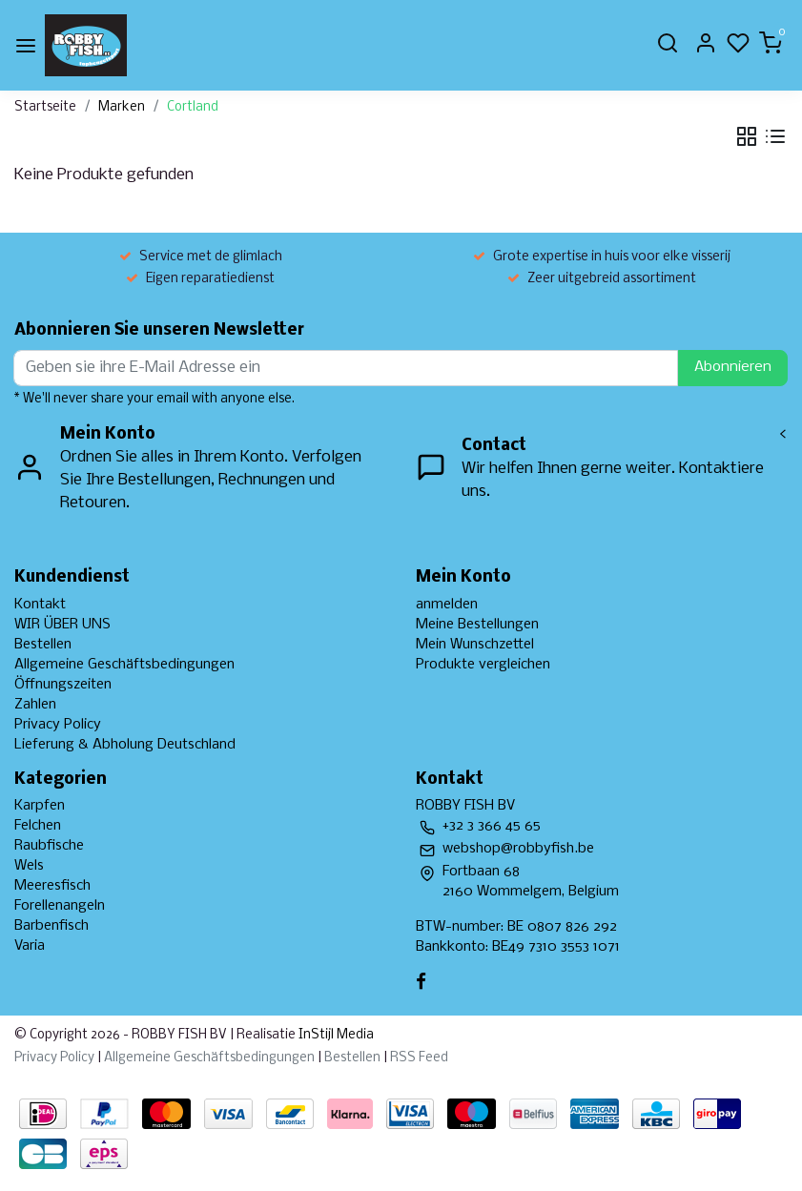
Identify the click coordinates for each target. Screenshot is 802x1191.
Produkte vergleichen (483, 664)
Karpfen (39, 805)
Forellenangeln (59, 906)
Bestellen (43, 644)
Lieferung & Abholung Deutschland (125, 744)
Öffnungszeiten (63, 684)
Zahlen (35, 704)
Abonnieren (732, 367)
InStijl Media (335, 1035)
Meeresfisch (52, 885)
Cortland (192, 107)
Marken (121, 107)
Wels (29, 865)
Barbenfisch (51, 926)
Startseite (45, 107)
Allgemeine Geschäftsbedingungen (124, 664)
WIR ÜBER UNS (62, 624)
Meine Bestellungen (477, 624)
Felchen (37, 825)
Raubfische (49, 845)
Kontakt (40, 604)
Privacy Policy (57, 724)
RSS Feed (419, 1058)
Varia (29, 946)
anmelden (447, 604)
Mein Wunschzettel (475, 644)
